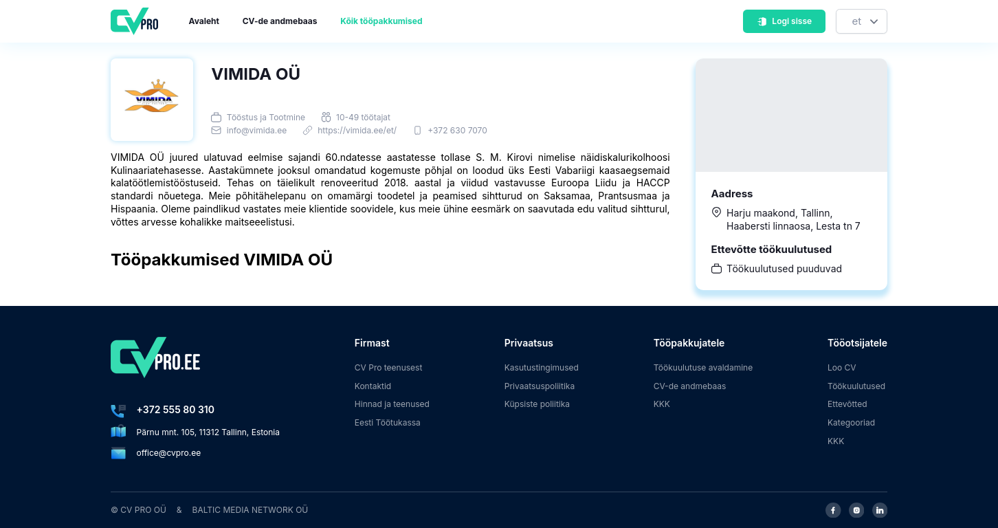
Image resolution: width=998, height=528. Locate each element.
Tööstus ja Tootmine (266, 117)
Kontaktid (373, 386)
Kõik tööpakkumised (381, 21)
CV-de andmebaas (280, 21)
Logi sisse (784, 21)
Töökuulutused (856, 386)
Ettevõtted (847, 404)
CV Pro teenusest (389, 367)
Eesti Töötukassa (388, 422)
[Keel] (861, 21)
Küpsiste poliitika (537, 404)
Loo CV (842, 367)
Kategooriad (851, 422)
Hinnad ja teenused (392, 404)
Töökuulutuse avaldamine (703, 367)
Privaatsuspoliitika (539, 386)
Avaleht (204, 21)
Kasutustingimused (541, 367)
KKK (662, 404)
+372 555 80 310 (175, 409)
